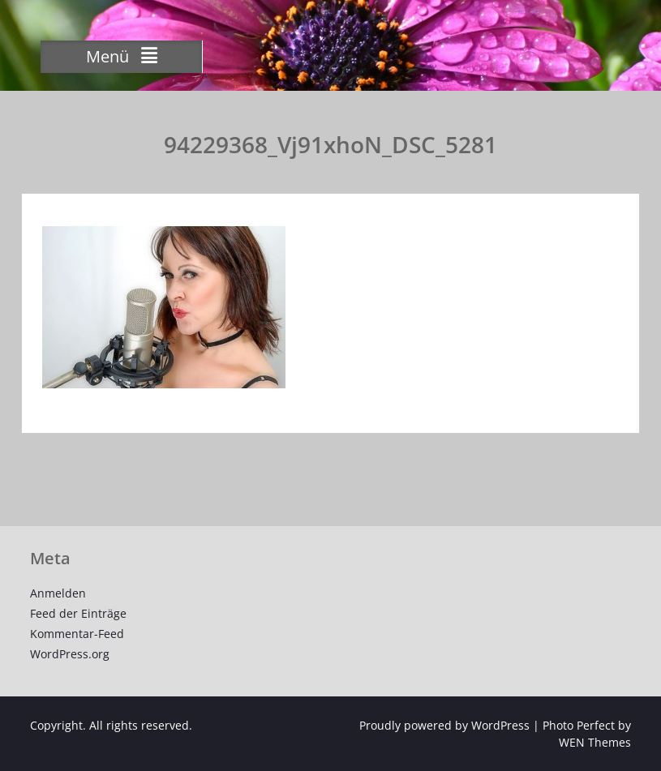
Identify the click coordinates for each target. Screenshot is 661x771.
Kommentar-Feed (77, 633)
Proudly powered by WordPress (444, 725)
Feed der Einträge (78, 613)
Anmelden (58, 593)
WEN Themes (595, 742)
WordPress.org (69, 654)
